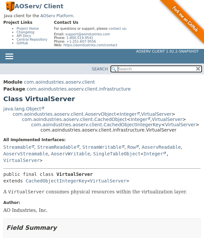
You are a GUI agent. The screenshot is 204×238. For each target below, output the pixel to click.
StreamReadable (56, 147)
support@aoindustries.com (87, 34)
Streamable (17, 147)
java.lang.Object (22, 108)
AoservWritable (70, 153)
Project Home (28, 28)
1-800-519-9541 (79, 38)
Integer (128, 114)
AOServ (27, 6)
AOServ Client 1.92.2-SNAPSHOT (167, 51)
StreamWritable (101, 147)
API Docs (24, 36)
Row (131, 147)
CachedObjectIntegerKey (56, 180)
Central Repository (32, 39)
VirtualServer (156, 114)
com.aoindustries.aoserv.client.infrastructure (79, 89)
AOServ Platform (56, 16)
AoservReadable (161, 147)
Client (53, 6)
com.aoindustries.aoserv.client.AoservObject (64, 114)
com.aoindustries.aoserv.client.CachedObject (74, 119)
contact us (117, 28)
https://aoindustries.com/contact (90, 45)
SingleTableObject (117, 153)
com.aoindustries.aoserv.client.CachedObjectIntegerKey (96, 124)
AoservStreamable (25, 153)
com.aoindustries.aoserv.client (59, 82)
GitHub (22, 43)
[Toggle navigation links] (9, 56)
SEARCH (100, 69)
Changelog (25, 32)
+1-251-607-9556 (81, 41)
